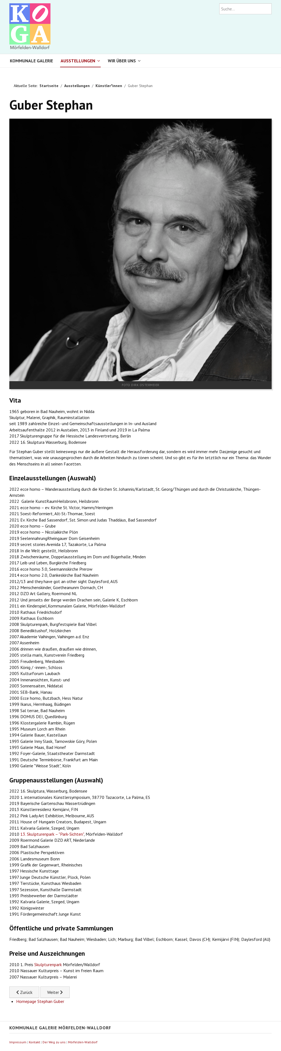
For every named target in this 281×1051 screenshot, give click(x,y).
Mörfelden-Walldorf (82, 1042)
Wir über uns (122, 60)
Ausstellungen (78, 60)
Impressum (17, 1042)
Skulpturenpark (48, 964)
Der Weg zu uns (54, 1042)
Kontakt (34, 1042)
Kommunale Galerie (31, 60)
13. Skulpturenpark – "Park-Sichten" (52, 834)
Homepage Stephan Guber (40, 1001)
